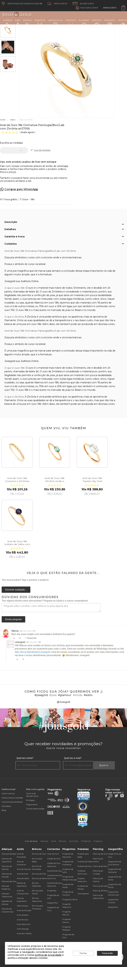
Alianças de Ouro (9, 881)
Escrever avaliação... (16, 589)
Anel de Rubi (22, 874)
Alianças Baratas (9, 854)
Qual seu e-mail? (72, 758)
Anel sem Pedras (24, 933)
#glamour (64, 695)
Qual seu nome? (24, 758)
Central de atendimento (32, 794)
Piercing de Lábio (100, 886)
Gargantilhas (55, 23)
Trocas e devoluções (35, 808)
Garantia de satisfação (12, 802)
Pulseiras (84, 23)
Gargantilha (52, 903)
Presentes (109, 23)
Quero (103, 765)
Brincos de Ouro (39, 854)
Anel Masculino (23, 924)
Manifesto (6, 806)
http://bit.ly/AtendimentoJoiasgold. (33, 652)
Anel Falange (23, 929)
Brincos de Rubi (39, 874)
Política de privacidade (12, 797)
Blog (4, 810)
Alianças (7, 23)
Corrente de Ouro (54, 871)
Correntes (39, 23)
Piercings (97, 23)
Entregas (30, 800)
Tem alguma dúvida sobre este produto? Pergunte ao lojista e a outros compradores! (45, 600)
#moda (77, 695)
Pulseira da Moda (85, 861)
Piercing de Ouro (100, 854)
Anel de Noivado (24, 910)
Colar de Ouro (53, 854)
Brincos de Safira (39, 878)
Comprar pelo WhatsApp (21, 189)
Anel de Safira (23, 878)
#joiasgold (41, 695)
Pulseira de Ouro (85, 866)
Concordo (107, 953)
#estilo (88, 695)
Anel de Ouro (22, 920)
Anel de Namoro (24, 869)
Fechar (83, 953)
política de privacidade (48, 954)
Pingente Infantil (70, 899)
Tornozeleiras (83, 893)
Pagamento (32, 804)
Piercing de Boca (100, 890)
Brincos (27, 23)
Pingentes (70, 23)
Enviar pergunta (13, 619)
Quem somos (8, 793)
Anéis (17, 23)
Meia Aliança (22, 906)
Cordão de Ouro (53, 858)
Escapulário (113, 907)
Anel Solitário (22, 915)
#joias (53, 695)
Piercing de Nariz (100, 866)
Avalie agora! (28, 132)
